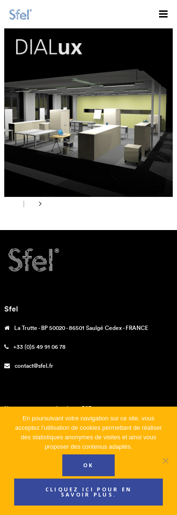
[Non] (165, 460)
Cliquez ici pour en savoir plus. (88, 492)
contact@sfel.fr (34, 366)
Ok (88, 465)
